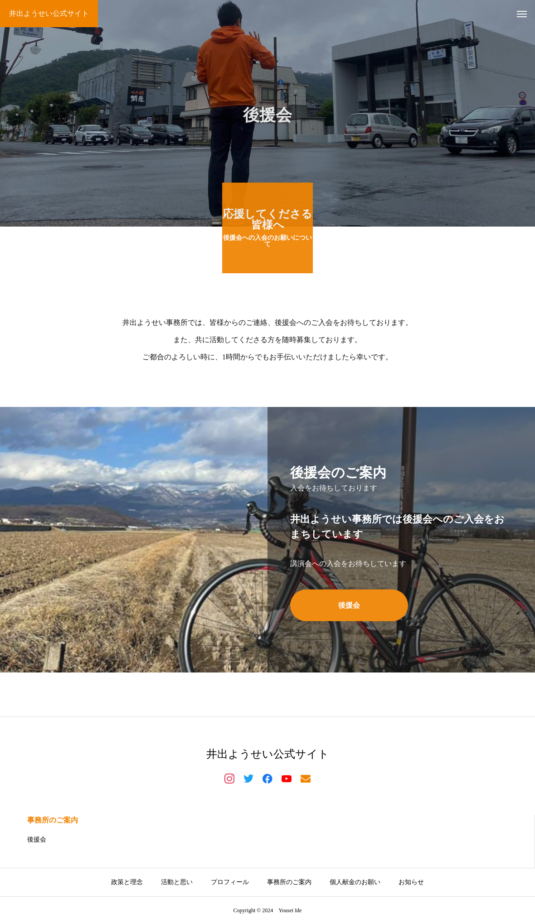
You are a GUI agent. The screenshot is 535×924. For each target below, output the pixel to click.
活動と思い (177, 882)
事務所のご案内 (52, 820)
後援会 (36, 839)
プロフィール (230, 882)
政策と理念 (127, 882)
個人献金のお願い (355, 882)
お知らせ (411, 882)
